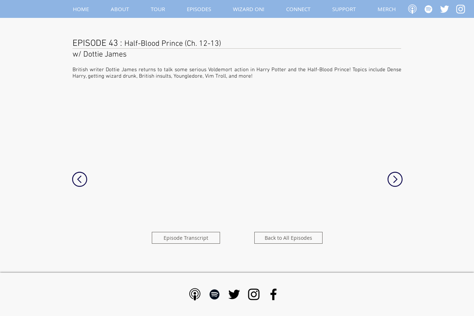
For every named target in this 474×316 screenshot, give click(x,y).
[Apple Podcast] (412, 9)
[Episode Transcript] (186, 238)
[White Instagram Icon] (460, 9)
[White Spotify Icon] (428, 9)
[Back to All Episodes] (288, 238)
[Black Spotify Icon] (214, 294)
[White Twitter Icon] (444, 9)
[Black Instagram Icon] (253, 294)
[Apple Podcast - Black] (195, 294)
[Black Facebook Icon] (273, 294)
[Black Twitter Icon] (234, 294)
